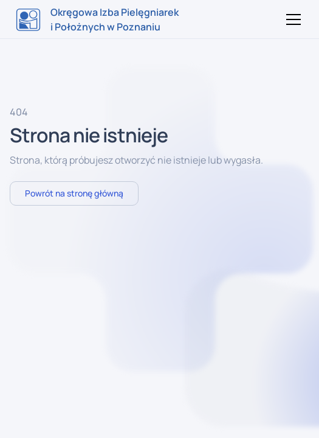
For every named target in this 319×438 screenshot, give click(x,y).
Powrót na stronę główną (74, 193)
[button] (291, 19)
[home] (97, 19)
